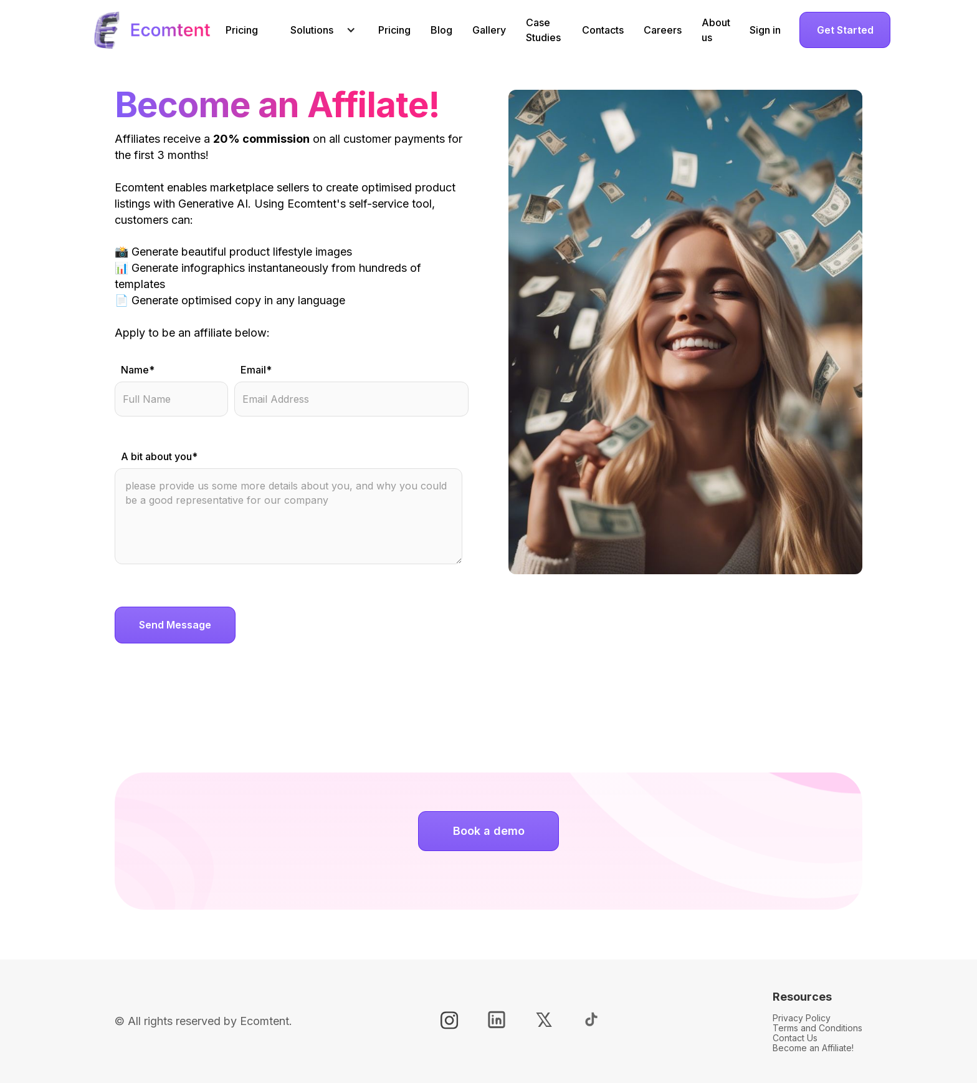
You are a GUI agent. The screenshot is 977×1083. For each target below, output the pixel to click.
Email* (256, 369)
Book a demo (489, 830)
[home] (151, 30)
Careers (663, 30)
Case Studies (543, 30)
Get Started (845, 30)
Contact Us (795, 1037)
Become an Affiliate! (813, 1047)
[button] (318, 30)
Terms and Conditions (817, 1028)
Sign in (765, 30)
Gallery (489, 30)
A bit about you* (159, 456)
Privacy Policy (802, 1018)
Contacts (603, 30)
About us (716, 30)
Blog (441, 30)
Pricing (242, 30)
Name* (138, 369)
